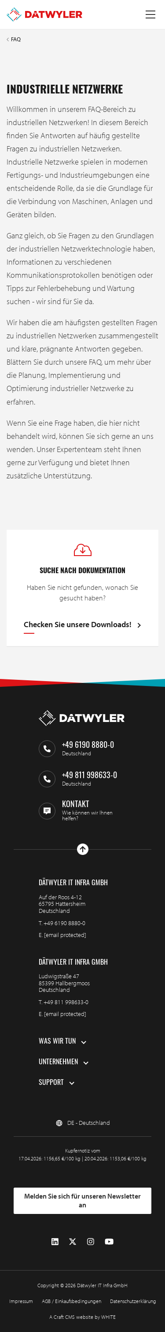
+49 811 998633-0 (66, 1002)
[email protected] (65, 935)
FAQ (16, 39)
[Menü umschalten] (150, 14)
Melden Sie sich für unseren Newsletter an (82, 1200)
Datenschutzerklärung (133, 1301)
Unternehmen (58, 1062)
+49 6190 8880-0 (64, 923)
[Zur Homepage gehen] (44, 14)
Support (51, 1083)
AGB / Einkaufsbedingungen (71, 1301)
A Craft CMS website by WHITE (82, 1317)
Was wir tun (57, 1041)
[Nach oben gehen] (82, 849)
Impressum (21, 1301)
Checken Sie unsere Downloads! (78, 625)
